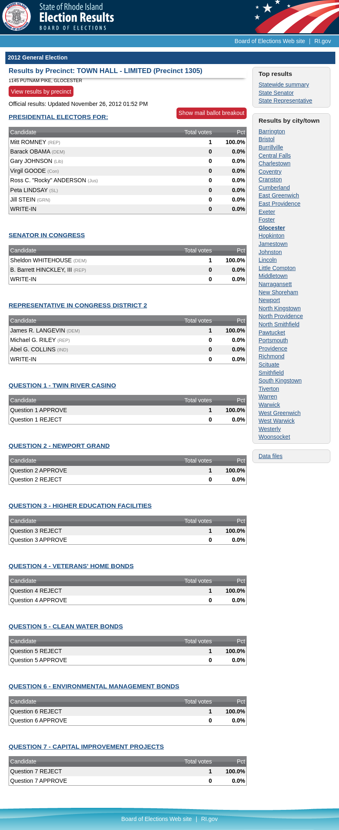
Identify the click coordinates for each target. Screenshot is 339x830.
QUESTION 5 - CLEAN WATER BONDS (66, 626)
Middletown (273, 276)
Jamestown (273, 244)
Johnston (270, 252)
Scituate (269, 364)
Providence (273, 348)
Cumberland (274, 187)
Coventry (270, 171)
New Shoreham (278, 292)
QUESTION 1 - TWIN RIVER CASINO (62, 385)
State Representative (285, 100)
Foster (267, 219)
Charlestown (275, 163)
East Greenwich (279, 195)
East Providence (279, 203)
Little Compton (277, 268)
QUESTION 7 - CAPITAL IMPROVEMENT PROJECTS (86, 746)
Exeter (267, 212)
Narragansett (275, 284)
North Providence (281, 316)
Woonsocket (274, 436)
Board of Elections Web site (270, 41)
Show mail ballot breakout (211, 113)
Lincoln (268, 260)
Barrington (272, 131)
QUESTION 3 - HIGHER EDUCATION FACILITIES (80, 505)
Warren (268, 396)
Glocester (272, 228)
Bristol (267, 139)
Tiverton (269, 388)
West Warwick (277, 420)
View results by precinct (41, 91)
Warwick (269, 404)
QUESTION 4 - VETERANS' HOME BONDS (71, 565)
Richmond (271, 356)
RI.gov (322, 41)
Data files (270, 456)
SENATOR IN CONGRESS (47, 235)
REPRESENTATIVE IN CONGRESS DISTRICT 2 (78, 305)
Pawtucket (272, 332)
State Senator (276, 92)
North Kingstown (280, 308)
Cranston (270, 179)
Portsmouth (273, 340)
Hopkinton (271, 235)
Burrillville (271, 147)
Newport (269, 300)
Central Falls (275, 155)
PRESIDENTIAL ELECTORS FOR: (58, 116)
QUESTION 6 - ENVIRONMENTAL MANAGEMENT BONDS (94, 686)
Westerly (270, 429)
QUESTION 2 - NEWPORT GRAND (59, 445)
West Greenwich (279, 413)
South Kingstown (280, 380)
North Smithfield (279, 324)
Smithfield (271, 372)
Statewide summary (284, 84)
